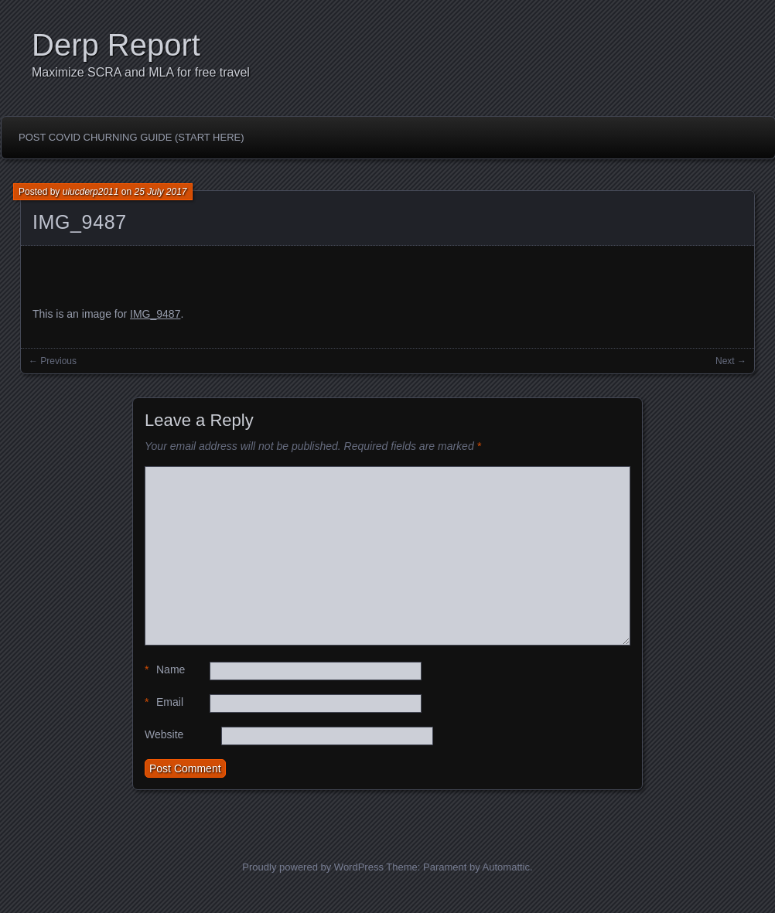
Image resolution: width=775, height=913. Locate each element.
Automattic (506, 867)
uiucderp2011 (91, 191)
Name (165, 670)
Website (164, 734)
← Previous (53, 361)
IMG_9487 (79, 222)
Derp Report (116, 45)
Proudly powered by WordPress (313, 867)
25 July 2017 (160, 191)
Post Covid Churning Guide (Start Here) (131, 137)
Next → (730, 361)
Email (164, 702)
